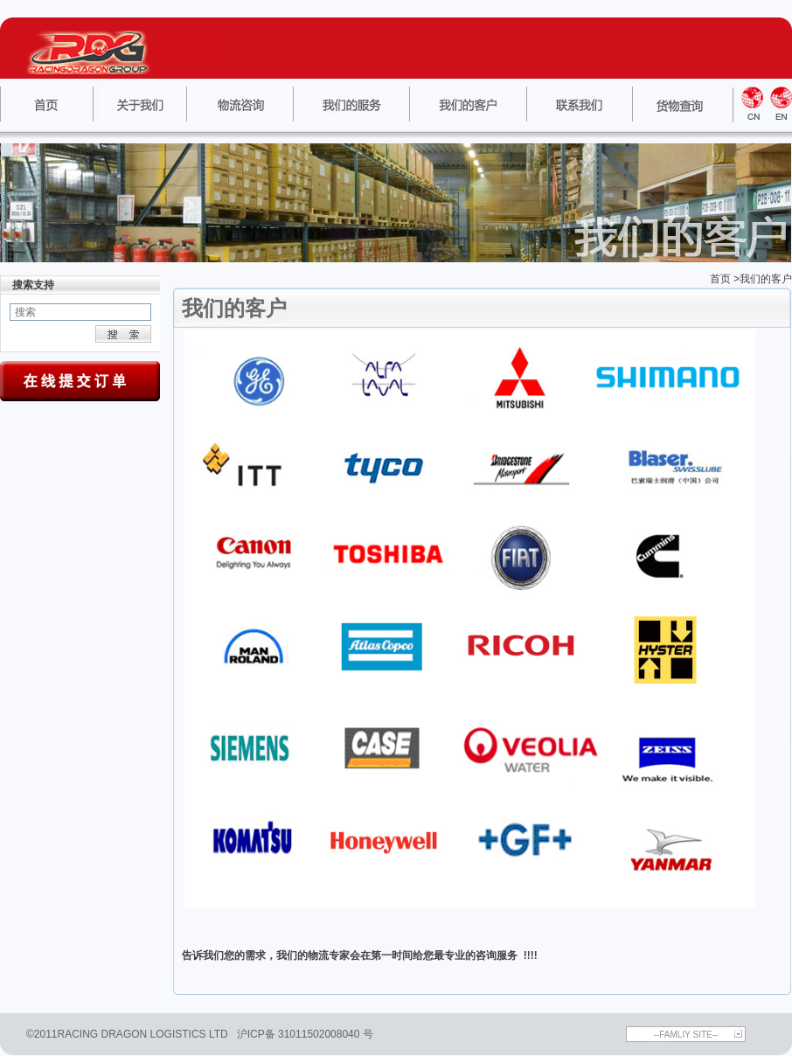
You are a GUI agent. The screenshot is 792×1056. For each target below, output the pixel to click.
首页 (720, 279)
